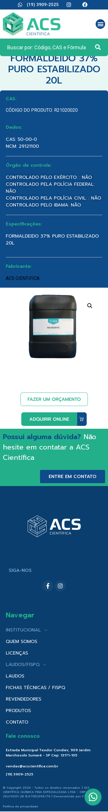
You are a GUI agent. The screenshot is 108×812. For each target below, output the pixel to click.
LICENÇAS (17, 653)
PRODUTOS (18, 710)
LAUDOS (15, 676)
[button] (100, 24)
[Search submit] (98, 47)
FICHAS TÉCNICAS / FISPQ (35, 687)
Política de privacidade (20, 806)
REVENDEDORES (23, 699)
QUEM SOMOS (21, 641)
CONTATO (17, 722)
